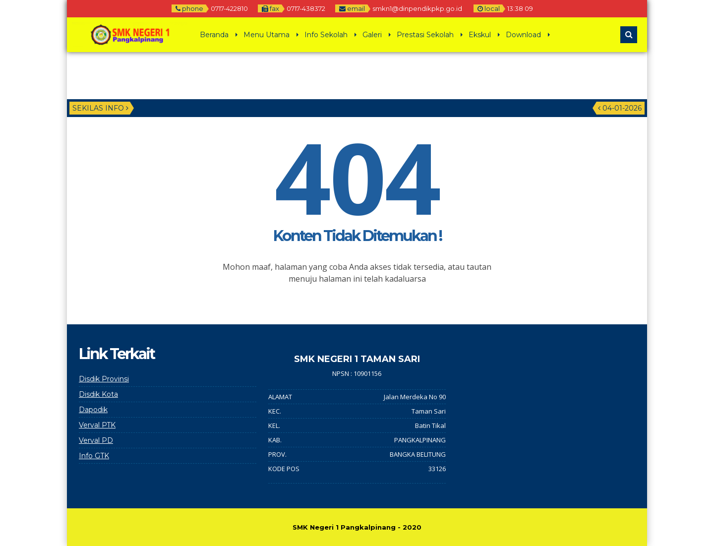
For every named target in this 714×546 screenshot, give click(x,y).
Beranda (214, 34)
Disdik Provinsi (104, 378)
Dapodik (93, 409)
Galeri (372, 34)
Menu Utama (266, 34)
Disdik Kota (98, 394)
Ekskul (480, 34)
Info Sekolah (326, 34)
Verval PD (96, 440)
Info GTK (94, 455)
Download (523, 34)
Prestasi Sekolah (425, 34)
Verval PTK (97, 425)
